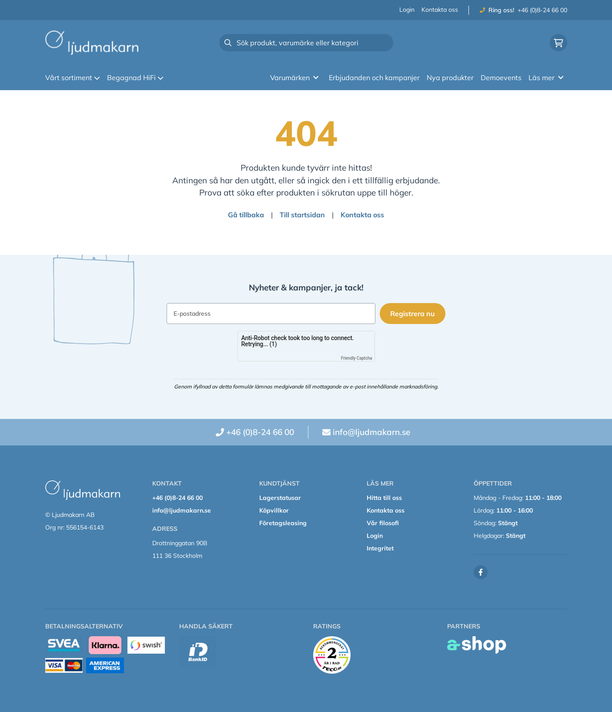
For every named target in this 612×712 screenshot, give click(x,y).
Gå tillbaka (246, 214)
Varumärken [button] (294, 77)
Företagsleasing (283, 523)
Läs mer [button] (545, 77)
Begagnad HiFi (135, 77)
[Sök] (306, 42)
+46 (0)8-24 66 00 (542, 10)
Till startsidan (302, 214)
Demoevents (501, 77)
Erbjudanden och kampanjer (374, 77)
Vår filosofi (383, 523)
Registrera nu (413, 313)
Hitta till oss (384, 498)
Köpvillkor (274, 510)
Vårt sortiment (72, 77)
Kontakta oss (439, 9)
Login (407, 9)
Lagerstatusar (280, 498)
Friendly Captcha (356, 358)
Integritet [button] (380, 548)
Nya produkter (450, 77)
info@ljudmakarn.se (371, 432)
